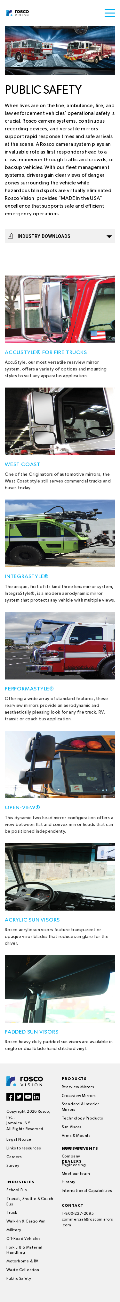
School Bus (16, 1190)
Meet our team (76, 1174)
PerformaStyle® (29, 689)
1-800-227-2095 (78, 1214)
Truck (11, 1213)
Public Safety (18, 1279)
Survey (13, 1166)
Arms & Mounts (76, 1136)
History (69, 1182)
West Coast (22, 464)
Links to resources (23, 1148)
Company (71, 1156)
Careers (14, 1157)
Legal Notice (18, 1140)
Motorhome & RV (22, 1261)
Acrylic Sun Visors (32, 920)
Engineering (74, 1165)
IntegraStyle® (27, 576)
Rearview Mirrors (78, 1087)
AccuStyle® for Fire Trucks (46, 352)
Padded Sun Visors (31, 1032)
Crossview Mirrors (79, 1096)
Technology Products (82, 1118)
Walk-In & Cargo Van (26, 1221)
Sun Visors (71, 1127)
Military (13, 1230)
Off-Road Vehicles (23, 1239)
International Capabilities (87, 1191)
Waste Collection (22, 1270)
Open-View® (22, 807)
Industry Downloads (60, 235)
